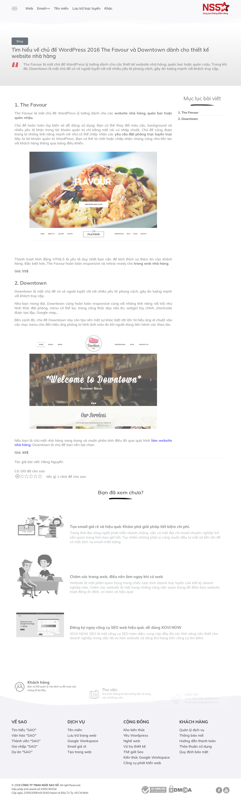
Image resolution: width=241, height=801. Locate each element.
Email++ (43, 8)
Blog (19, 41)
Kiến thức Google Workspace (146, 757)
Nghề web (131, 741)
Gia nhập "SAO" (24, 746)
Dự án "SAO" (22, 752)
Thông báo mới (191, 735)
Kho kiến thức (134, 730)
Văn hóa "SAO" (24, 735)
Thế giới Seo (133, 752)
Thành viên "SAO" (26, 741)
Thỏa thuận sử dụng (195, 746)
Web (29, 8)
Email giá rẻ (77, 746)
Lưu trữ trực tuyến (86, 8)
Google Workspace (83, 741)
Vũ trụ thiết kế (134, 746)
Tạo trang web (79, 752)
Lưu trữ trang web (82, 735)
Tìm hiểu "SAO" (24, 730)
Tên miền (61, 8)
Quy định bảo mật (193, 752)
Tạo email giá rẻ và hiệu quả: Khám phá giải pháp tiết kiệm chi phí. (130, 538)
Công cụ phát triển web (142, 763)
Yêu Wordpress (135, 735)
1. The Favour (188, 112)
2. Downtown (188, 119)
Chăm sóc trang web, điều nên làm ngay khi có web (116, 588)
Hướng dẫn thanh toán (197, 741)
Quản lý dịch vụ (191, 730)
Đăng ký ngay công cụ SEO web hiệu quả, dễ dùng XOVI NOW (126, 639)
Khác (108, 8)
